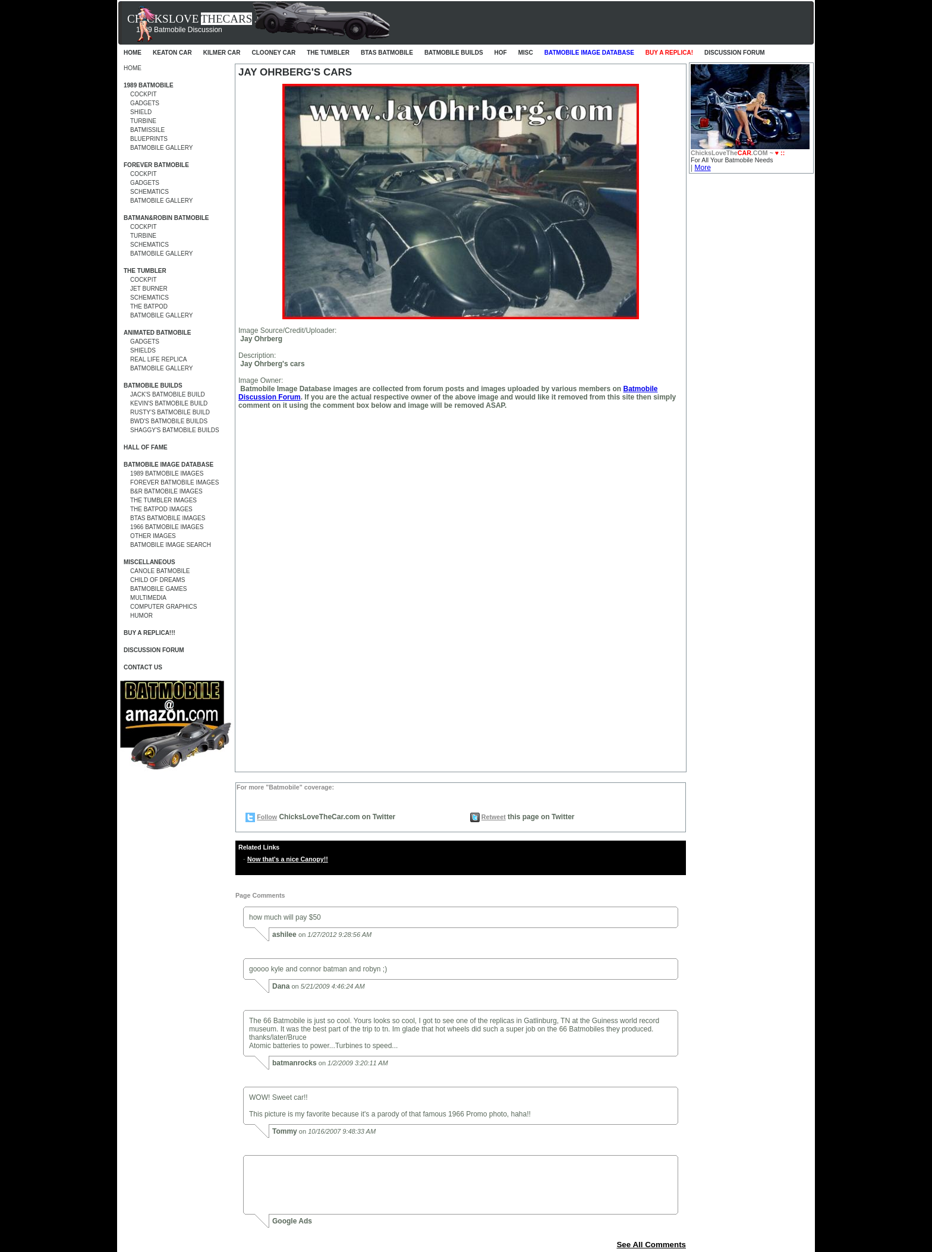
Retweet (493, 816)
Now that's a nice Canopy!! (287, 859)
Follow (267, 816)
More (702, 167)
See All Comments (651, 1244)
